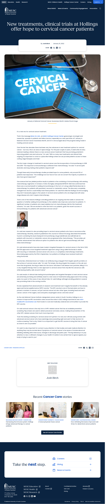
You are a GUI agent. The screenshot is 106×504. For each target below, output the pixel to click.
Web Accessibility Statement (92, 501)
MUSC (4, 2)
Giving (89, 2)
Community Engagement (79, 8)
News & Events (63, 8)
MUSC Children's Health (55, 2)
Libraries (86, 486)
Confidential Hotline (70, 486)
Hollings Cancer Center (71, 2)
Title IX (82, 501)
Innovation (93, 8)
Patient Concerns (88, 489)
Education (11, 2)
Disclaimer (67, 501)
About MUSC (51, 8)
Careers (82, 2)
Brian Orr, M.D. (35, 136)
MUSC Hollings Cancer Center (53, 136)
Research (25, 2)
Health (18, 2)
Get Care (67, 489)
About (47, 486)
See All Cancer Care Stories (52, 432)
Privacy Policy (75, 501)
